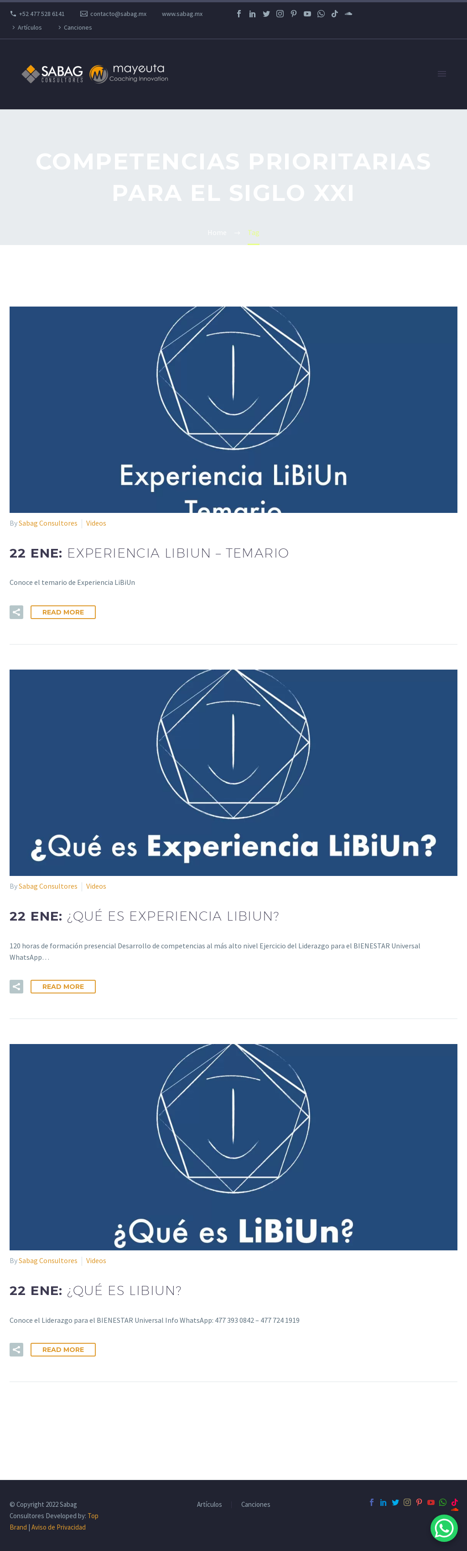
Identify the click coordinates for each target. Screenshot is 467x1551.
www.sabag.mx (182, 14)
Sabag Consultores (48, 522)
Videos (96, 522)
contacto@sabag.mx (118, 14)
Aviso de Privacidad (58, 1527)
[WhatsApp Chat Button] (444, 1528)
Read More (63, 612)
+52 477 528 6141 (42, 14)
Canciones (78, 27)
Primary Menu (442, 74)
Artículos (30, 27)
